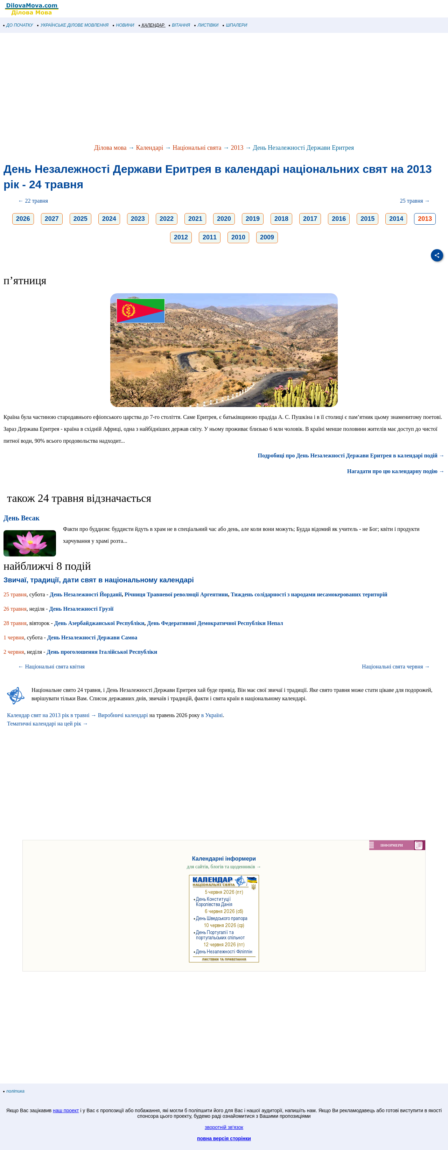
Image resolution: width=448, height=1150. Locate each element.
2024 (109, 218)
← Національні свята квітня (51, 666)
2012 (181, 237)
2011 (210, 237)
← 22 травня (33, 201)
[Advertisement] (210, 89)
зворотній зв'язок (224, 1127)
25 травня (15, 594)
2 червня (14, 652)
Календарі (149, 147)
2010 (238, 237)
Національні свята (197, 147)
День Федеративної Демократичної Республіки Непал (215, 623)
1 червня (14, 637)
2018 (281, 218)
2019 (253, 218)
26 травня (15, 609)
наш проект (66, 1110)
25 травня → (415, 201)
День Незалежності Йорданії (86, 594)
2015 (367, 218)
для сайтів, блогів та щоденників (224, 866)
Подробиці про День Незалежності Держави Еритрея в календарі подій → (351, 455)
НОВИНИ (123, 25)
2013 (237, 147)
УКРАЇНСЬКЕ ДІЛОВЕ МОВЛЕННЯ (73, 25)
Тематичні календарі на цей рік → (47, 724)
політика (14, 1091)
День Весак (22, 518)
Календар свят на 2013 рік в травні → (52, 715)
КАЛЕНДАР (152, 25)
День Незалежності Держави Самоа (92, 637)
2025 (81, 218)
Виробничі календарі (123, 715)
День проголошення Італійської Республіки (102, 652)
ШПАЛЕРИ (235, 25)
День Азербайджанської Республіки (99, 623)
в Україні (212, 715)
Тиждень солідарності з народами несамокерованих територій (309, 594)
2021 (195, 218)
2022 (167, 218)
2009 (267, 237)
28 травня (15, 623)
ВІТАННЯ (179, 25)
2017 (310, 218)
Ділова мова (110, 147)
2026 (23, 218)
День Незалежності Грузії (81, 609)
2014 (396, 218)
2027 (52, 218)
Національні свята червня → (396, 666)
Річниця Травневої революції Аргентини (176, 594)
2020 (224, 218)
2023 (138, 218)
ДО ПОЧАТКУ (18, 25)
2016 (339, 218)
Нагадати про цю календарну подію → (395, 471)
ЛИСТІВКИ (206, 25)
